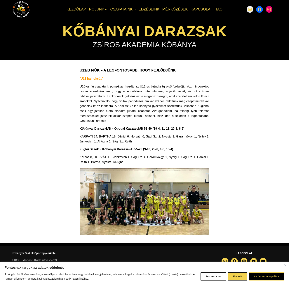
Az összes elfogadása (266, 276)
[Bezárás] (285, 265)
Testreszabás (213, 276)
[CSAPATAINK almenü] (134, 9)
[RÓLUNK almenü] (106, 9)
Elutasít (237, 276)
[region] (144, 273)
